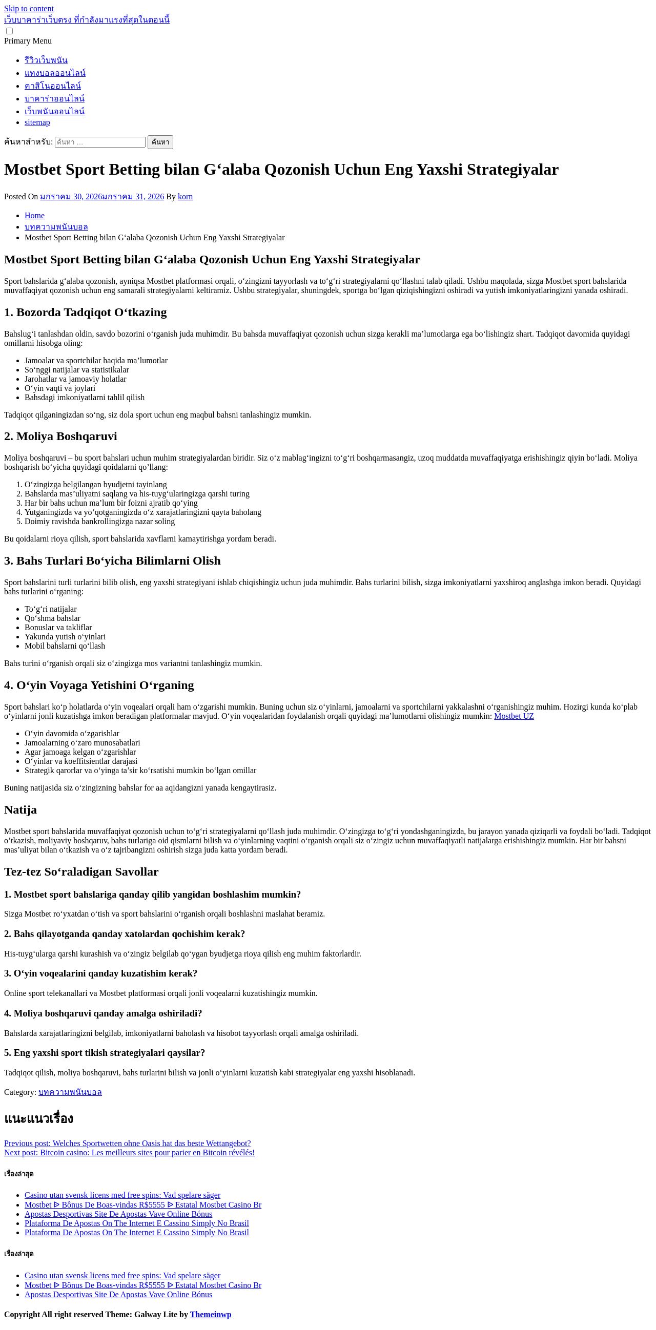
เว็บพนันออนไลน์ (55, 111)
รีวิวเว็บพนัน (46, 60)
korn (185, 196)
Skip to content (29, 8)
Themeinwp (211, 1314)
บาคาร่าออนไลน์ (55, 98)
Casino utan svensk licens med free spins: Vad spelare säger (122, 1195)
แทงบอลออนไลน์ (55, 73)
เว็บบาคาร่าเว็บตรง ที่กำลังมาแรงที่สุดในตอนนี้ (87, 19)
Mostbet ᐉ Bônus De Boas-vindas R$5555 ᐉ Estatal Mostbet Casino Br (143, 1204)
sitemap (37, 122)
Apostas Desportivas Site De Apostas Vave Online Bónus (118, 1214)
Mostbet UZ (514, 716)
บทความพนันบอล (70, 1092)
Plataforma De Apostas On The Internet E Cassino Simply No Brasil (137, 1223)
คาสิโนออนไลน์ (53, 85)
